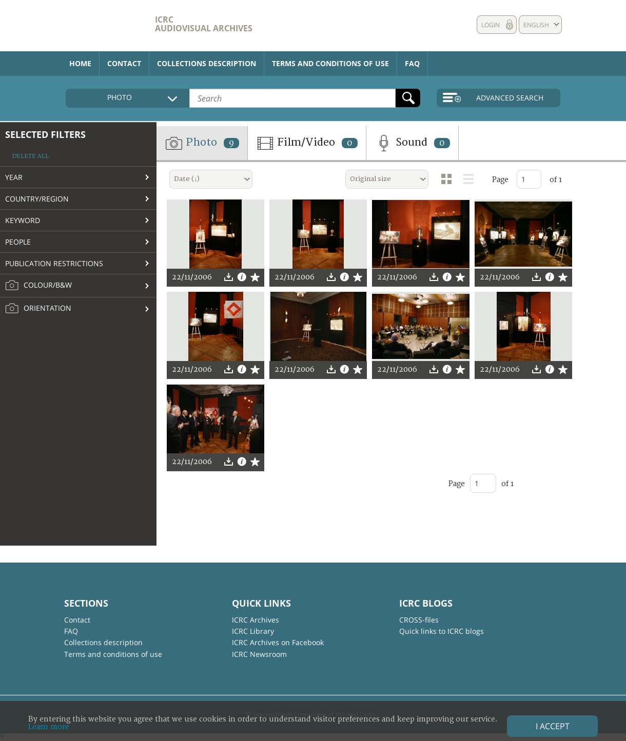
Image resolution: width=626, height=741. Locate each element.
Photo (202, 143)
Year (14, 177)
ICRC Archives (255, 620)
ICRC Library (253, 631)
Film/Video (307, 143)
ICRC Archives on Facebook (278, 642)
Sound (412, 143)
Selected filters (45, 134)
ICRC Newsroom (259, 654)
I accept (553, 726)
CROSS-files (419, 620)
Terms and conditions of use (330, 63)
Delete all (30, 156)
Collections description (206, 63)
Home (80, 63)
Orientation (38, 309)
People (18, 242)
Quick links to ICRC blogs (441, 631)
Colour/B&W (38, 285)
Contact (124, 63)
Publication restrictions (54, 263)
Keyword (22, 220)
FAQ (412, 63)
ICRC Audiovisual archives (203, 24)
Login (490, 25)
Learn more (48, 727)
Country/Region (37, 199)
